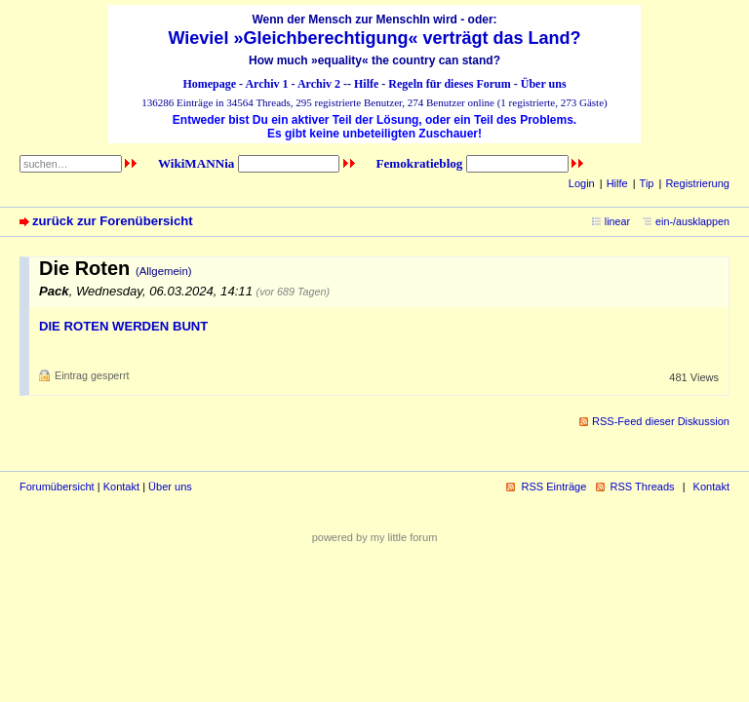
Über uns (544, 84)
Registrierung (697, 183)
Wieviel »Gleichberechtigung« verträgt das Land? (375, 38)
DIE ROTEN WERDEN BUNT (123, 326)
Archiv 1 (266, 84)
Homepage (209, 84)
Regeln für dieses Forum (449, 84)
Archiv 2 (318, 84)
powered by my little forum (375, 537)
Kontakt (121, 486)
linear (617, 221)
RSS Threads (643, 486)
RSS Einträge (553, 486)
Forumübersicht (57, 486)
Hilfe (366, 84)
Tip (647, 183)
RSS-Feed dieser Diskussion (660, 421)
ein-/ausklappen (692, 221)
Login (582, 183)
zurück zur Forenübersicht (112, 221)
